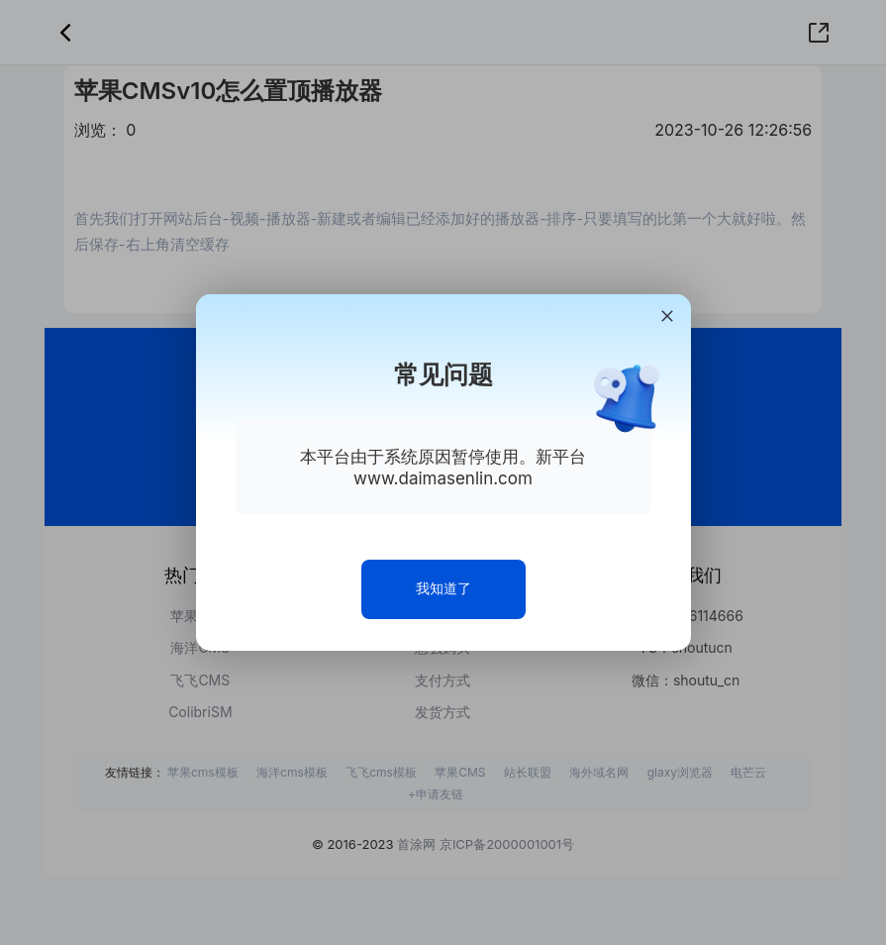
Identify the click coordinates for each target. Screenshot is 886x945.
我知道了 (443, 587)
